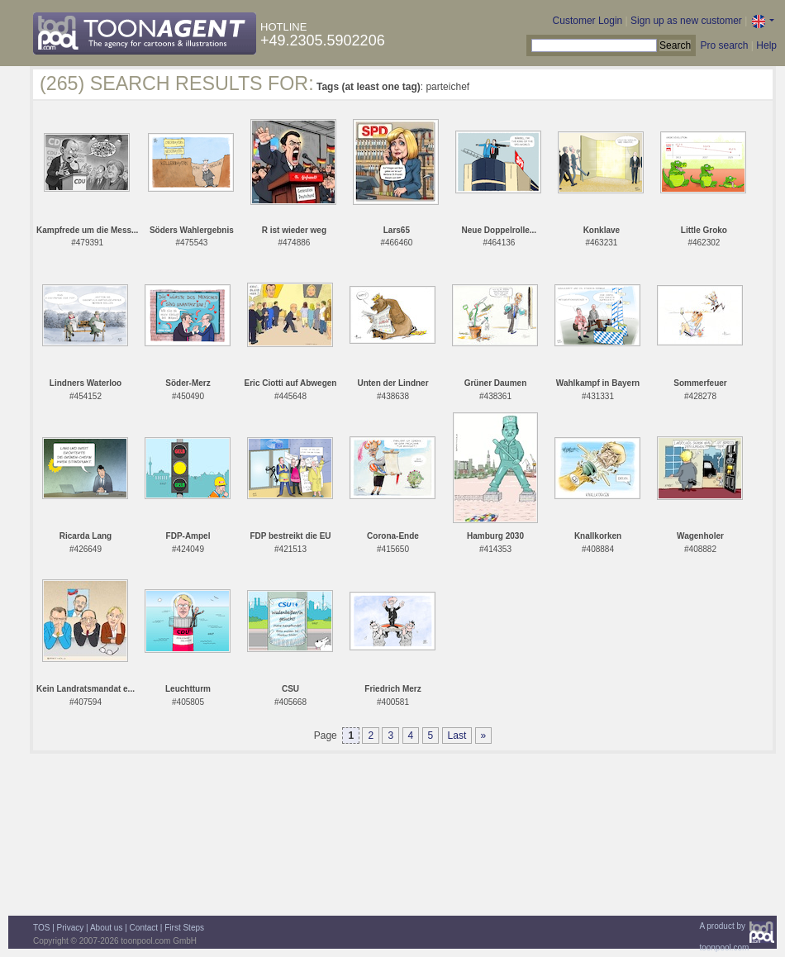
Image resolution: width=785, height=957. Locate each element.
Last (457, 735)
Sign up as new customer (686, 20)
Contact (144, 927)
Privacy (70, 927)
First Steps (184, 927)
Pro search (724, 45)
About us (106, 927)
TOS (41, 927)
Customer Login (588, 20)
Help (766, 45)
